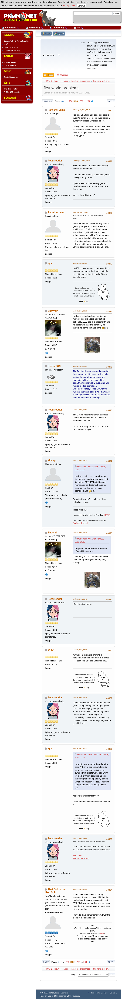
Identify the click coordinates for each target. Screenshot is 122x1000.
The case (77, 855)
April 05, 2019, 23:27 (80, 311)
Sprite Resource (11, 77)
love (102, 933)
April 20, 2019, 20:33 (80, 748)
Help (92, 993)
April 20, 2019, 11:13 (80, 650)
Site (79, 27)
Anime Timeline (10, 65)
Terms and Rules (102, 993)
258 (70, 101)
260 (81, 101)
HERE (107, 515)
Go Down (47, 101)
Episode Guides (10, 62)
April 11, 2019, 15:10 (80, 460)
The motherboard (81, 858)
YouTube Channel (80, 523)
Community (58, 27)
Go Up (46, 962)
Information (10, 27)
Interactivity (34, 27)
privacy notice (69, 5)
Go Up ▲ (113, 993)
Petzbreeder (55, 160)
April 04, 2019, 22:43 (80, 263)
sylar (51, 263)
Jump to (74, 974)
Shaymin (53, 311)
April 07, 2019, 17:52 (80, 410)
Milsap (51, 460)
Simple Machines (61, 993)
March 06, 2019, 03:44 (80, 212)
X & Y (6, 44)
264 (88, 101)
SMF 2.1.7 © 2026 (47, 993)
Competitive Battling (12, 50)
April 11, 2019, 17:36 (80, 532)
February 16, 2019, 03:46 (81, 110)
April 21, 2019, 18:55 (80, 838)
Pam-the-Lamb (56, 109)
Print (111, 101)
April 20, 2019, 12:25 (80, 697)
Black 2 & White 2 (11, 47)
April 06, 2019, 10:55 (80, 366)
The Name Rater (10, 89)
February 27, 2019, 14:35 (81, 160)
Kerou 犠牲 (54, 366)
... (67, 101)
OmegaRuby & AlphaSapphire (16, 41)
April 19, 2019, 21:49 (80, 599)
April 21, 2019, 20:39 (80, 889)
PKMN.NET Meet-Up (12, 92)
